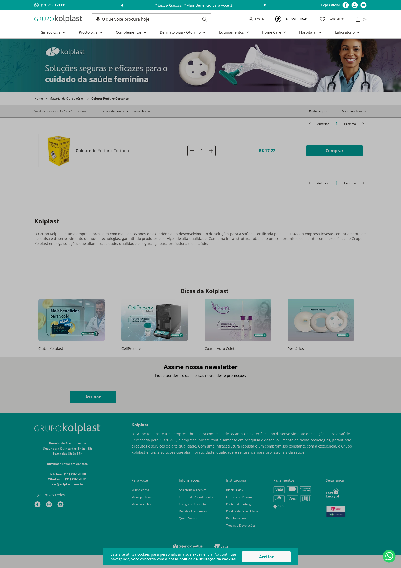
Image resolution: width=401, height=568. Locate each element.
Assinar (93, 397)
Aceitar (266, 557)
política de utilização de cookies (207, 559)
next (265, 5)
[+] (211, 150)
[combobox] (154, 19)
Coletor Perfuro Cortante (110, 98)
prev (122, 5)
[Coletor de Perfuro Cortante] (200, 151)
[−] (192, 150)
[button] (98, 19)
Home (38, 98)
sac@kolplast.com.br (67, 484)
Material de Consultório (66, 98)
